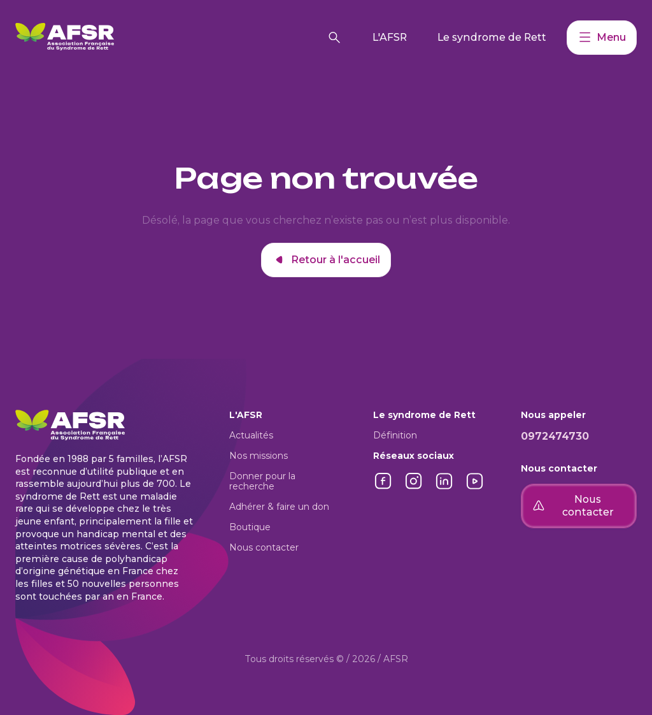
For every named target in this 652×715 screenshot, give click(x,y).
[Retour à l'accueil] (165, 37)
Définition (395, 435)
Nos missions (258, 456)
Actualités (251, 435)
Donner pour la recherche (262, 481)
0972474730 (555, 436)
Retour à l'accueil (326, 260)
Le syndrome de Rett (491, 37)
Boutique (250, 527)
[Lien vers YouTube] (475, 488)
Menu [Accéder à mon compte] (602, 37)
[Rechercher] (334, 37)
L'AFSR (389, 37)
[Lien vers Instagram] (414, 488)
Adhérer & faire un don (279, 507)
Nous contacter (264, 547)
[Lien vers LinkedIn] (444, 488)
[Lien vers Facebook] (383, 488)
